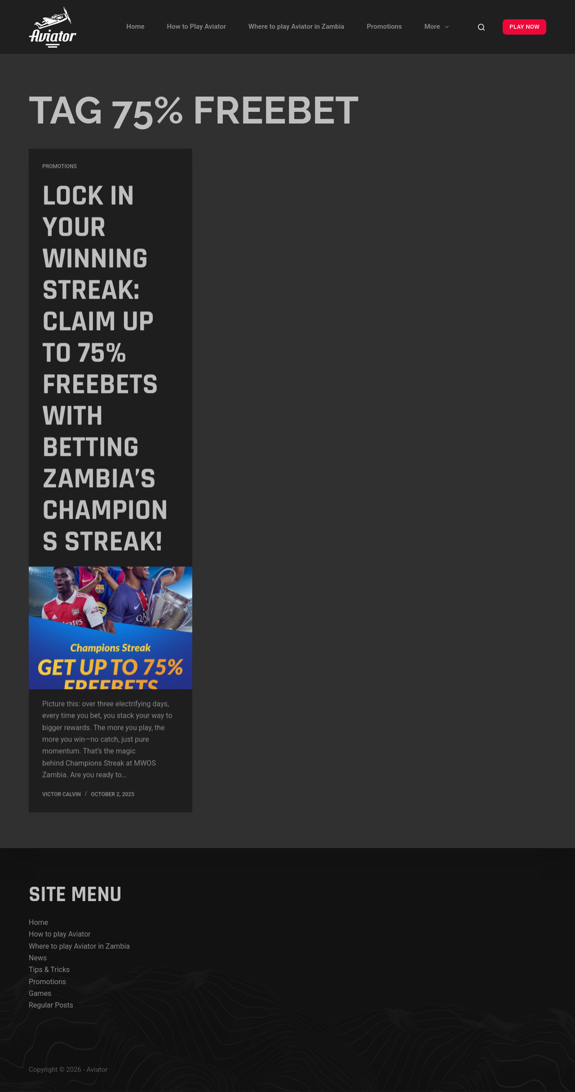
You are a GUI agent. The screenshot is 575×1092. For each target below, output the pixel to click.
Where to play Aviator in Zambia (296, 26)
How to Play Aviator (196, 26)
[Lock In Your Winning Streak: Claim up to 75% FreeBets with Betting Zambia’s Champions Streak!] (110, 628)
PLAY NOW (524, 26)
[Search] (481, 27)
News (38, 958)
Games (40, 993)
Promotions (384, 26)
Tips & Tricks (49, 969)
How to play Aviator (60, 934)
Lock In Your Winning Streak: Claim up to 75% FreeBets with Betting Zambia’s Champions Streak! (105, 369)
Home (135, 26)
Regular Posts (51, 1005)
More (438, 27)
